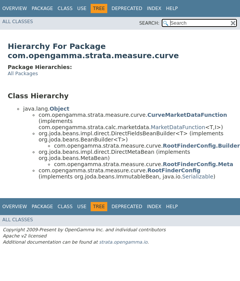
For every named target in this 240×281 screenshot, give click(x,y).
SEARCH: (149, 23)
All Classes (17, 21)
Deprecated (127, 8)
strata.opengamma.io (123, 242)
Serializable (197, 176)
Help (172, 8)
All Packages (23, 73)
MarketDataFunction (178, 127)
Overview (14, 8)
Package (42, 8)
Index (154, 8)
